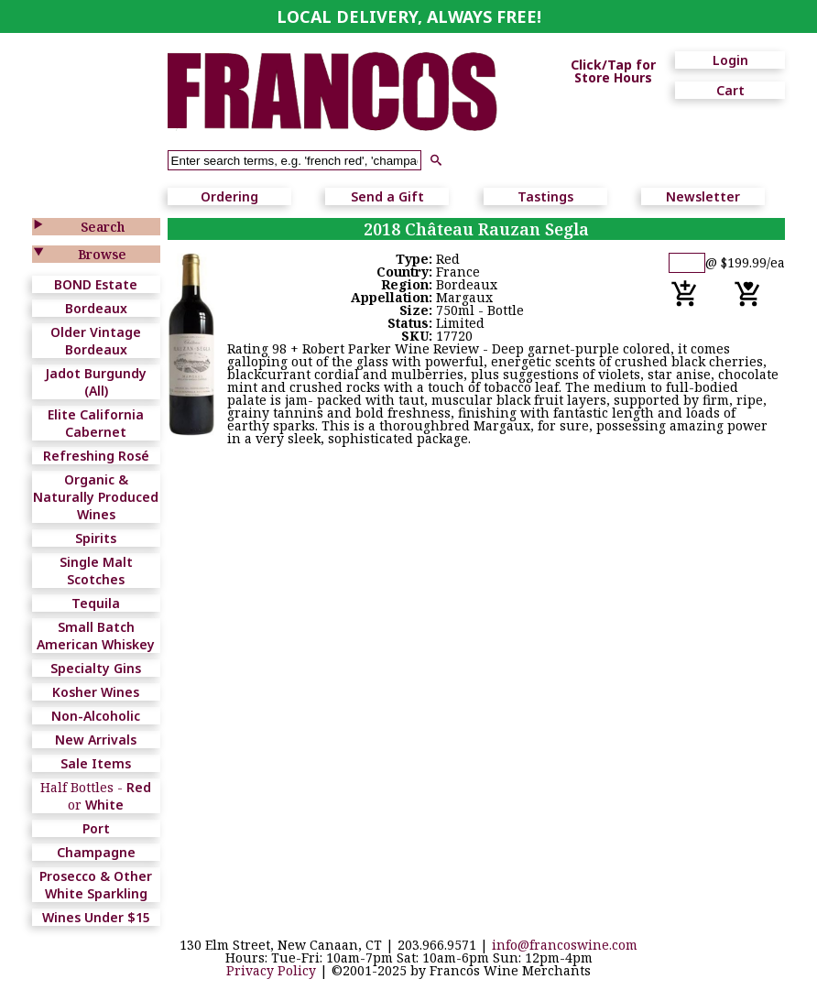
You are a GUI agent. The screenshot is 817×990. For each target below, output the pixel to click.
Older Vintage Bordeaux (95, 340)
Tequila (95, 603)
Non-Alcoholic (95, 715)
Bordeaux (96, 308)
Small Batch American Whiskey (96, 635)
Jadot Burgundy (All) (96, 381)
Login (730, 60)
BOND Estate (95, 284)
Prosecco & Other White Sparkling (95, 884)
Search (103, 226)
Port (96, 828)
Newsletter (703, 196)
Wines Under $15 (96, 917)
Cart (730, 90)
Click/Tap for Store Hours (613, 71)
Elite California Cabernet (96, 423)
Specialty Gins (95, 668)
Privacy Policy (271, 970)
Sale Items (95, 763)
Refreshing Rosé (96, 455)
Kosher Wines (95, 692)
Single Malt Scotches (96, 570)
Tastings (545, 196)
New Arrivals (95, 739)
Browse (102, 254)
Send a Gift (387, 196)
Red (138, 787)
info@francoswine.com (564, 944)
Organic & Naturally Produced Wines (95, 497)
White (104, 804)
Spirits (95, 538)
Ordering (229, 196)
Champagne (96, 852)
